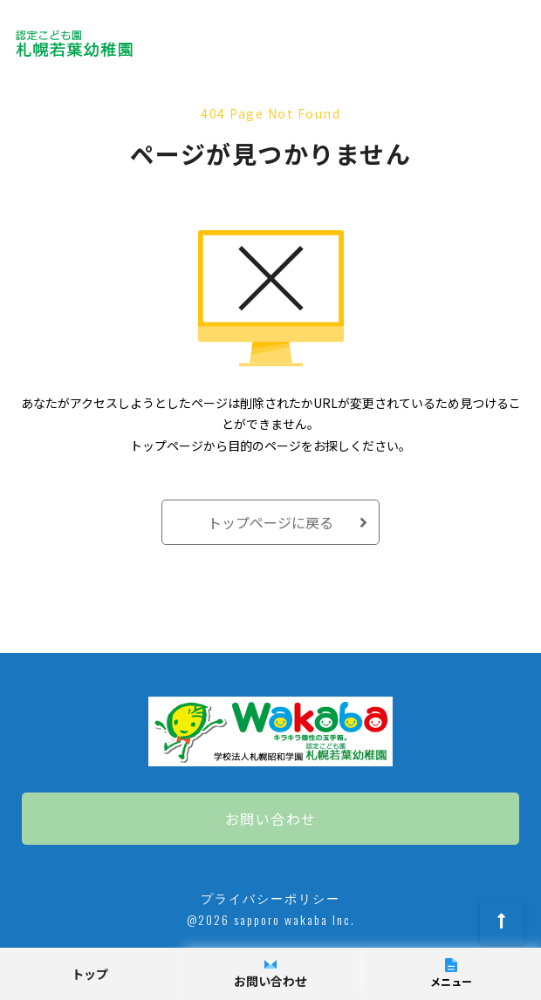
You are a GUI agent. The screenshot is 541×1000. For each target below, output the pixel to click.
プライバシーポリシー (270, 897)
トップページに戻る (270, 522)
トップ (90, 974)
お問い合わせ (271, 818)
